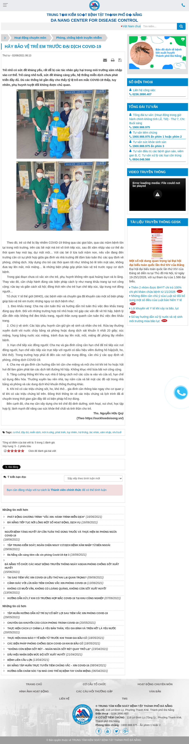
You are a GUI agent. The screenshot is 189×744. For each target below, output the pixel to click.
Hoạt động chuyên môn (155, 684)
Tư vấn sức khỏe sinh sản (149, 142)
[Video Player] (157, 194)
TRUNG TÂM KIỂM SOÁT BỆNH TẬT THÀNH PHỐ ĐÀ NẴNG (106, 740)
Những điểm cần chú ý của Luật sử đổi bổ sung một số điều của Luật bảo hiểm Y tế (157, 299)
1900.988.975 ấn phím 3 (146, 146)
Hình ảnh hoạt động (34, 691)
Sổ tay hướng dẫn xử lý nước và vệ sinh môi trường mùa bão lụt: (155, 319)
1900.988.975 (139, 127)
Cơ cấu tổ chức (94, 684)
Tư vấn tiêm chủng (145, 132)
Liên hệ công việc (144, 90)
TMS (125, 698)
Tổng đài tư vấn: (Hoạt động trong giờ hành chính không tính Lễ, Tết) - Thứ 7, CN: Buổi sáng (157, 119)
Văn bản (155, 691)
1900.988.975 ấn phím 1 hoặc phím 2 (155, 136)
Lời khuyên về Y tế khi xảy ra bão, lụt (154, 310)
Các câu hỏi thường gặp (94, 691)
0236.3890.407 (140, 94)
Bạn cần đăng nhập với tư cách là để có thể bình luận (57, 490)
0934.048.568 (139, 159)
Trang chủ (34, 684)
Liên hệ (64, 698)
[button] (157, 194)
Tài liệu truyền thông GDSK (155, 222)
